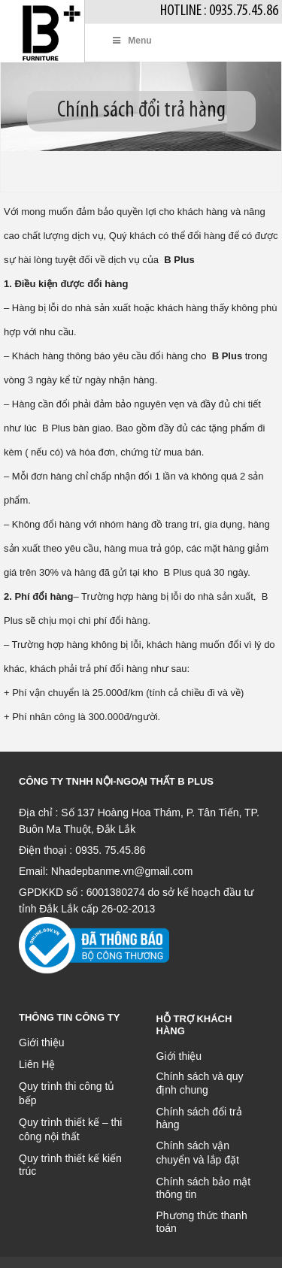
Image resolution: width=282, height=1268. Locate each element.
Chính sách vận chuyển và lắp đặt (197, 1152)
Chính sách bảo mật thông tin (203, 1188)
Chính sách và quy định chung (200, 1083)
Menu (131, 40)
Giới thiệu (42, 1042)
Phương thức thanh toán (201, 1221)
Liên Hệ (37, 1064)
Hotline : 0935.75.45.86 (219, 11)
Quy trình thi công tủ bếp (66, 1093)
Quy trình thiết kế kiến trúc (70, 1164)
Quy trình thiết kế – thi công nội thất (70, 1129)
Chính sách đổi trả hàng (199, 1118)
